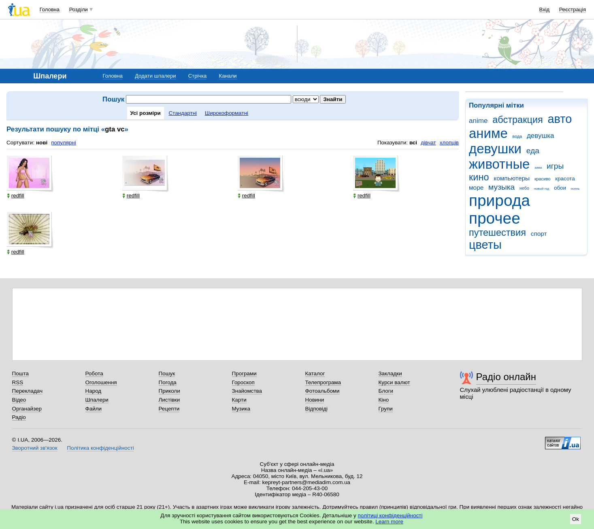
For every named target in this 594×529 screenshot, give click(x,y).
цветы (485, 244)
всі (413, 143)
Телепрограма (323, 382)
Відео (19, 400)
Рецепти (169, 409)
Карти (239, 400)
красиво (542, 178)
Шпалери (97, 400)
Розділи (78, 9)
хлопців (449, 143)
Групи (386, 409)
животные (499, 164)
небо (524, 188)
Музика (241, 409)
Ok (575, 519)
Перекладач (27, 391)
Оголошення (101, 382)
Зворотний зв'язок (34, 448)
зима (538, 167)
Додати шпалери (155, 76)
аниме (488, 133)
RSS (17, 382)
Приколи (169, 391)
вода (517, 136)
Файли (93, 409)
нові (41, 143)
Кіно (384, 400)
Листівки (169, 400)
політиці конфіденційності (390, 515)
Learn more (389, 521)
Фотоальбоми (322, 391)
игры (555, 166)
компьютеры (512, 178)
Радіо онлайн (506, 376)
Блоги (386, 391)
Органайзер (27, 409)
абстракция (517, 119)
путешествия (497, 232)
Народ (93, 391)
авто (560, 118)
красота (565, 179)
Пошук (167, 373)
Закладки (390, 373)
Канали (228, 76)
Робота (94, 373)
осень (575, 188)
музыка (501, 187)
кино (479, 177)
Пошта (20, 373)
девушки (495, 148)
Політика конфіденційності (100, 448)
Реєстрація (572, 9)
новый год (541, 188)
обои (560, 188)
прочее (494, 218)
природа (499, 200)
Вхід (544, 9)
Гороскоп (243, 382)
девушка (540, 136)
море (476, 187)
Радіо (19, 417)
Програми (244, 373)
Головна (50, 9)
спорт (539, 233)
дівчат (428, 143)
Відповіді (316, 409)
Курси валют (394, 382)
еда (532, 150)
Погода (168, 382)
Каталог (315, 373)
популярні (63, 143)
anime (478, 121)
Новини (314, 400)
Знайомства (247, 391)
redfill (15, 196)
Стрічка (197, 76)
